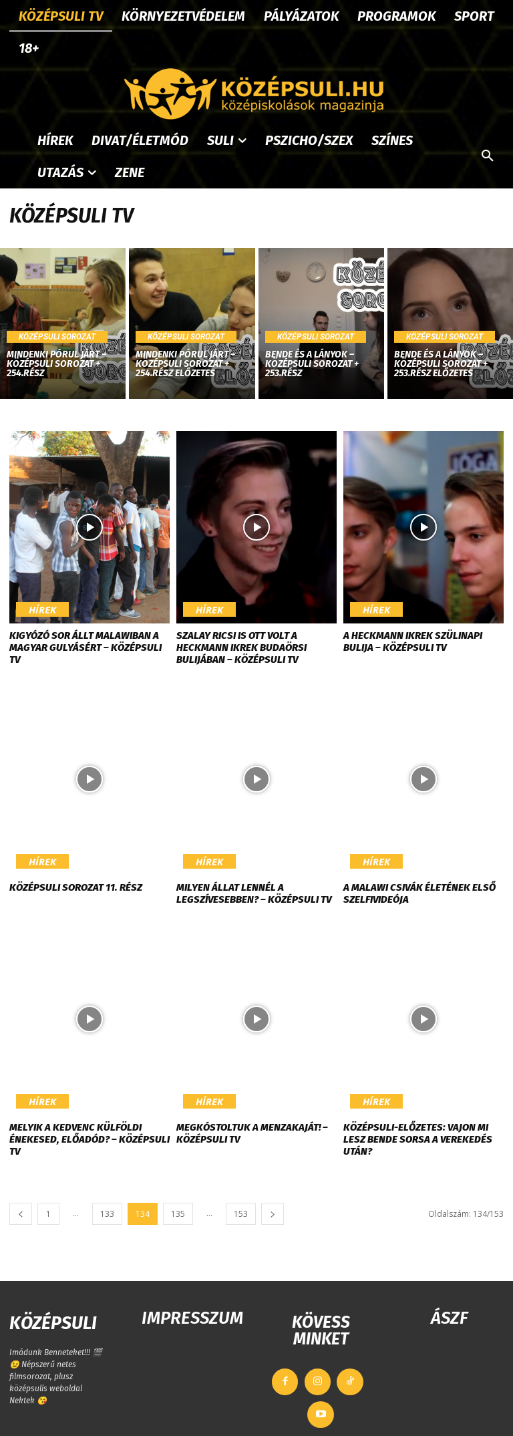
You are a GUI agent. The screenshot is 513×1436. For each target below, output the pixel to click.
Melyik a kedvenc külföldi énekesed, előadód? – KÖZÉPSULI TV (89, 1139)
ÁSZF (449, 1318)
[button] (488, 156)
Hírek (34, 613)
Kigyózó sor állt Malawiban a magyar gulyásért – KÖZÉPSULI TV (85, 647)
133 (107, 1213)
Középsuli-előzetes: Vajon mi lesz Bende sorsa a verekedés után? (417, 1139)
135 (178, 1213)
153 (241, 1213)
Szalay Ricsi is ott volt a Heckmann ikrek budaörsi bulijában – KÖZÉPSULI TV (241, 647)
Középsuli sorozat (57, 336)
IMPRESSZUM (192, 1318)
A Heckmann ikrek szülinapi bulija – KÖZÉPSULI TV (412, 641)
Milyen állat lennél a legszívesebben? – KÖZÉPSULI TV (253, 893)
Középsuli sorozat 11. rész (75, 887)
